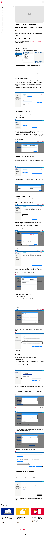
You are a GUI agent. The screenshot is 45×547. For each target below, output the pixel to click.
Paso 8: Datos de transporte (7, 27)
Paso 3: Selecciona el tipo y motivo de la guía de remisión (7, 15)
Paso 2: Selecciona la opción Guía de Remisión (7, 12)
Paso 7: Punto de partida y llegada (7, 25)
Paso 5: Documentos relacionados (6, 20)
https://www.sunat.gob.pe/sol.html (37, 41)
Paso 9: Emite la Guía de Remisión (7, 30)
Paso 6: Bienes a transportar (7, 22)
